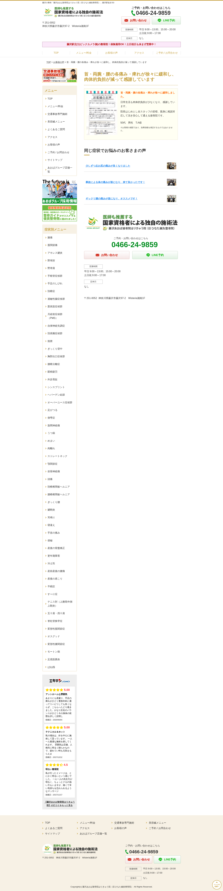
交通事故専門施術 (57, 114)
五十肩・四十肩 (56, 613)
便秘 (50, 540)
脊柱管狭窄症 (55, 621)
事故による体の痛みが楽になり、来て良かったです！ (115, 182)
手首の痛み (54, 532)
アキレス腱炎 (55, 253)
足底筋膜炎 (54, 659)
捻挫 (50, 341)
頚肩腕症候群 (55, 333)
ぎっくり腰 (54, 502)
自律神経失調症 (56, 325)
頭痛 (50, 479)
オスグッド (54, 636)
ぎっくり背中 (55, 348)
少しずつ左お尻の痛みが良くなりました (108, 165)
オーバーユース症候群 (60, 402)
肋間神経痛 (54, 425)
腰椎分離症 (54, 364)
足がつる (52, 410)
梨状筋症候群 (55, 306)
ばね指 (51, 667)
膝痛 (50, 237)
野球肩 (51, 268)
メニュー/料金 (84, 52)
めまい (51, 440)
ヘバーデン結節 (56, 394)
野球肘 (51, 260)
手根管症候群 (55, 276)
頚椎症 (51, 291)
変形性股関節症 (56, 628)
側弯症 (51, 417)
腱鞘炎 (51, 509)
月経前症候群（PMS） (55, 316)
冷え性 (51, 563)
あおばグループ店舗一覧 (60, 169)
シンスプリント (56, 387)
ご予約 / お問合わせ (167, 52)
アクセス (139, 52)
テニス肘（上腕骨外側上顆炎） (60, 603)
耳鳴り (51, 517)
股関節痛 (52, 245)
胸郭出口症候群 (56, 356)
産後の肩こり (55, 578)
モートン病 (54, 651)
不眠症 (51, 586)
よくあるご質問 (56, 129)
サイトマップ (55, 160)
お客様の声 (111, 52)
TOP (56, 52)
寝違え (51, 525)
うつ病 (51, 433)
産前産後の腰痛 (56, 571)
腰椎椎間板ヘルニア (59, 494)
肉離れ (51, 448)
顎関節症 (52, 464)
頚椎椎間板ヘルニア (59, 486)
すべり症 (52, 594)
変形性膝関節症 (56, 644)
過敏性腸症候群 (56, 299)
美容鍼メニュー (56, 121)
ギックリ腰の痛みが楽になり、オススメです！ (112, 198)
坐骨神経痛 (54, 471)
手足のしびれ (55, 283)
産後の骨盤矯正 (56, 548)
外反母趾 (52, 379)
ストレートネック (57, 456)
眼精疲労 (52, 371)
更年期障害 (54, 555)
